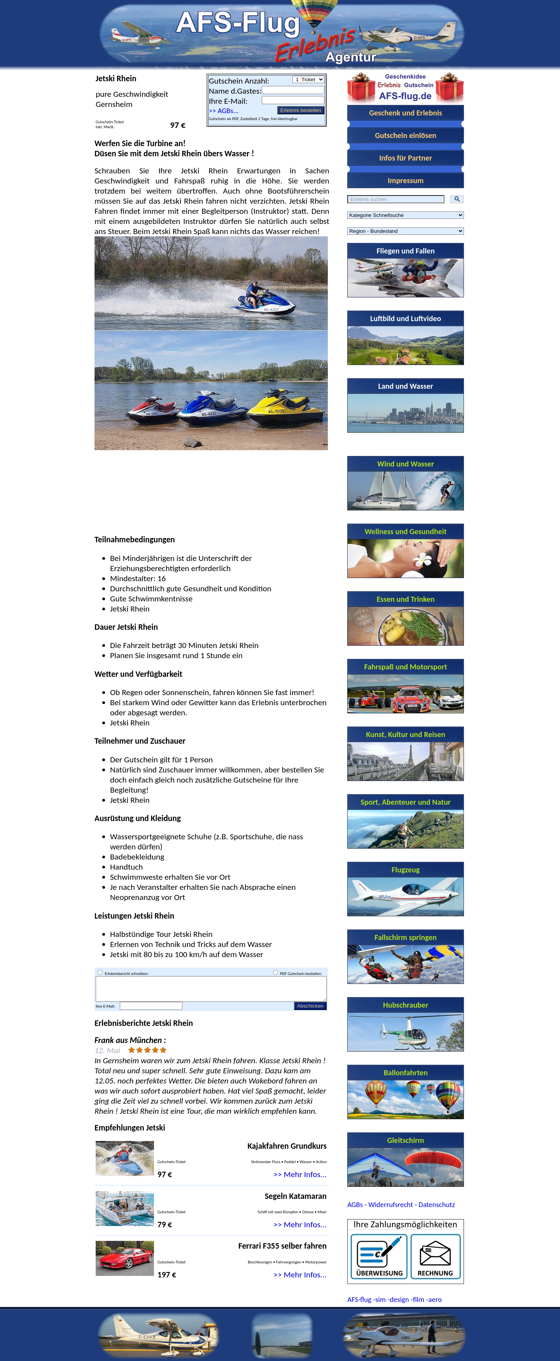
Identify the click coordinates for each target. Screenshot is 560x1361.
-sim (379, 1299)
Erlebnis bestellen (300, 110)
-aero (434, 1299)
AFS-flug (359, 1299)
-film (417, 1299)
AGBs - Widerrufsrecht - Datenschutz (401, 1204)
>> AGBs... (224, 110)
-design (398, 1299)
